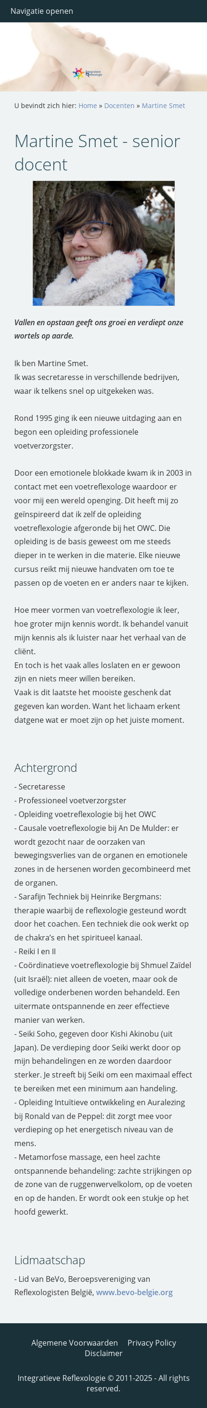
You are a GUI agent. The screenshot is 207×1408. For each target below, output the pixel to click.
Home (88, 105)
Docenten (119, 105)
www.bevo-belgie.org (134, 1292)
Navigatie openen (41, 11)
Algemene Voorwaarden (74, 1343)
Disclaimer (104, 1353)
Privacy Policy (152, 1343)
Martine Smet (163, 105)
